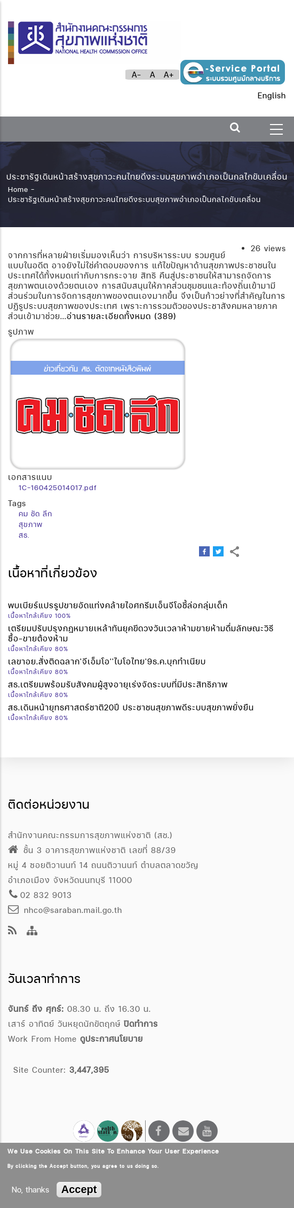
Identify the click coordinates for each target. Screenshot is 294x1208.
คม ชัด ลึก (35, 513)
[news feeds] (12, 931)
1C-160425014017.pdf (58, 487)
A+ (169, 74)
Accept (79, 1189)
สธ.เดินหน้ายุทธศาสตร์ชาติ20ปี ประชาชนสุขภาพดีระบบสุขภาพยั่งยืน (131, 707)
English (272, 95)
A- (136, 74)
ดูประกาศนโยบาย (111, 1039)
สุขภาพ (31, 524)
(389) (165, 316)
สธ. (24, 535)
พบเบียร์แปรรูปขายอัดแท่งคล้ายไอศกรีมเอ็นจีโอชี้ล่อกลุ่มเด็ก (118, 605)
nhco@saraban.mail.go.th (65, 910)
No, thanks (30, 1189)
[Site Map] (32, 931)
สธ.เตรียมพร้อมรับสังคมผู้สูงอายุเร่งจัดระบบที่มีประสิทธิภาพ (118, 684)
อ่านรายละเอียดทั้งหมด (109, 316)
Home (18, 188)
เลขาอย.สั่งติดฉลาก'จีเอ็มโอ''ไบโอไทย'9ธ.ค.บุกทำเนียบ (107, 661)
